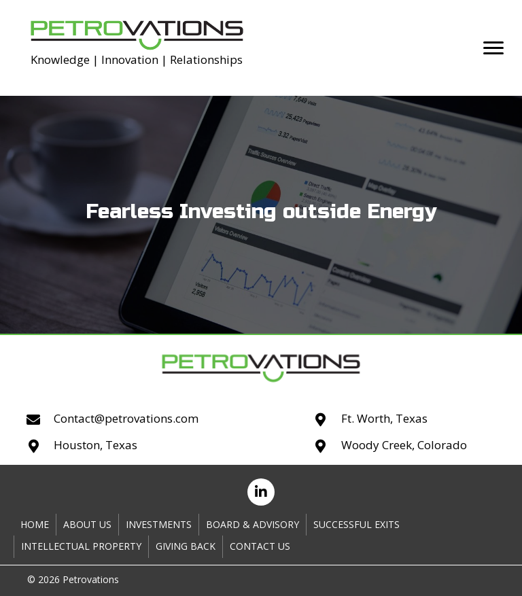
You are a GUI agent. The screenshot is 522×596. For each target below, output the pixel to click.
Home (34, 524)
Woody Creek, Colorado (404, 445)
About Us (87, 524)
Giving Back (185, 546)
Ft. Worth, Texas (384, 418)
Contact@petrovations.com (126, 418)
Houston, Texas (95, 445)
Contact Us (260, 546)
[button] (493, 48)
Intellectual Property (81, 546)
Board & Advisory (252, 524)
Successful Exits (356, 524)
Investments (159, 524)
